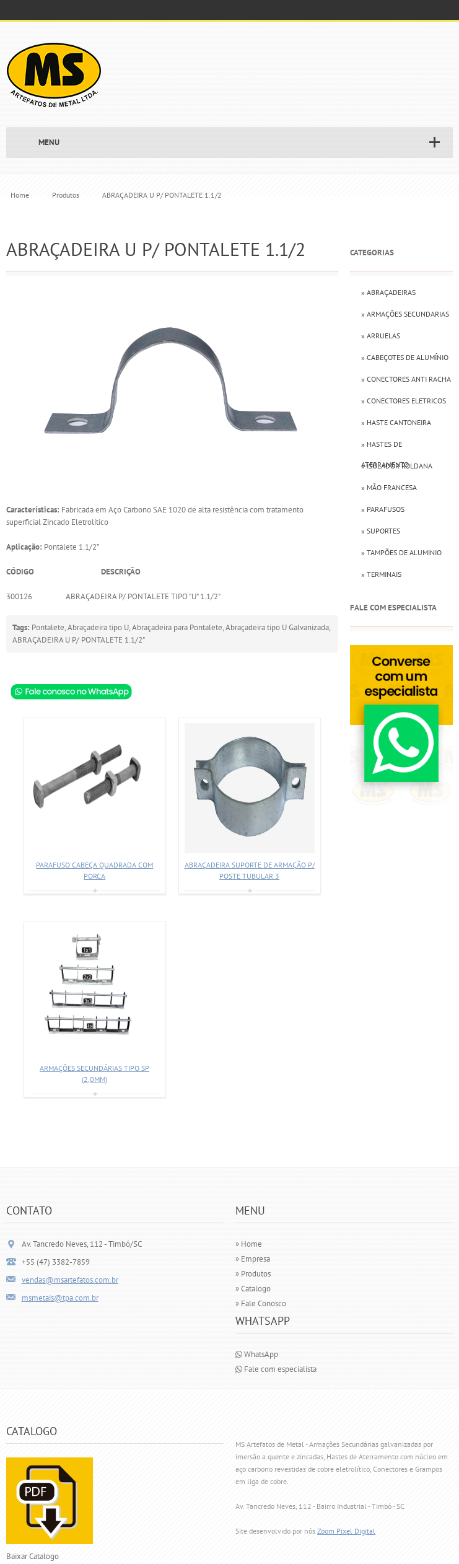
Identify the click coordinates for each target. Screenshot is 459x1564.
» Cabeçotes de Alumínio (404, 357)
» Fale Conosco (260, 1303)
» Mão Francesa (389, 487)
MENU (48, 142)
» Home (248, 1244)
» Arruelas (380, 335)
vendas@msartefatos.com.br (70, 1280)
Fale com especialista (276, 1369)
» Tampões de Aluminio (401, 552)
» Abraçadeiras (388, 292)
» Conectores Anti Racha (406, 379)
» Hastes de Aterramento (385, 446)
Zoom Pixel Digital (346, 1530)
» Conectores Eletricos (403, 400)
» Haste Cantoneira (396, 422)
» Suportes (380, 530)
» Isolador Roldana (396, 465)
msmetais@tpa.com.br (60, 1298)
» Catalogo (253, 1288)
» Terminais (381, 574)
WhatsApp (256, 1354)
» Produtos (253, 1273)
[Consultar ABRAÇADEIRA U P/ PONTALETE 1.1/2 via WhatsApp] (71, 691)
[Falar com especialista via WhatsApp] (401, 802)
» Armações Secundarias (405, 314)
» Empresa (252, 1259)
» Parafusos (382, 509)
